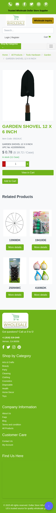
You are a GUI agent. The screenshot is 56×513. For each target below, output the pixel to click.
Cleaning (6, 373)
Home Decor (8, 392)
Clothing (6, 377)
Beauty (5, 366)
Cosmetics (7, 381)
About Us (6, 413)
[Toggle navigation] (51, 46)
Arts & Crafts (8, 362)
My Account (7, 445)
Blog (4, 421)
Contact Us (7, 441)
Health (5, 388)
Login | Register (12, 37)
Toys (4, 396)
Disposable (7, 385)
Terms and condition (11, 424)
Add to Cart (10, 181)
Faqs (4, 417)
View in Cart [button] (28, 172)
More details (14, 247)
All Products (7, 428)
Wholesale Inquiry (43, 20)
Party (4, 370)
